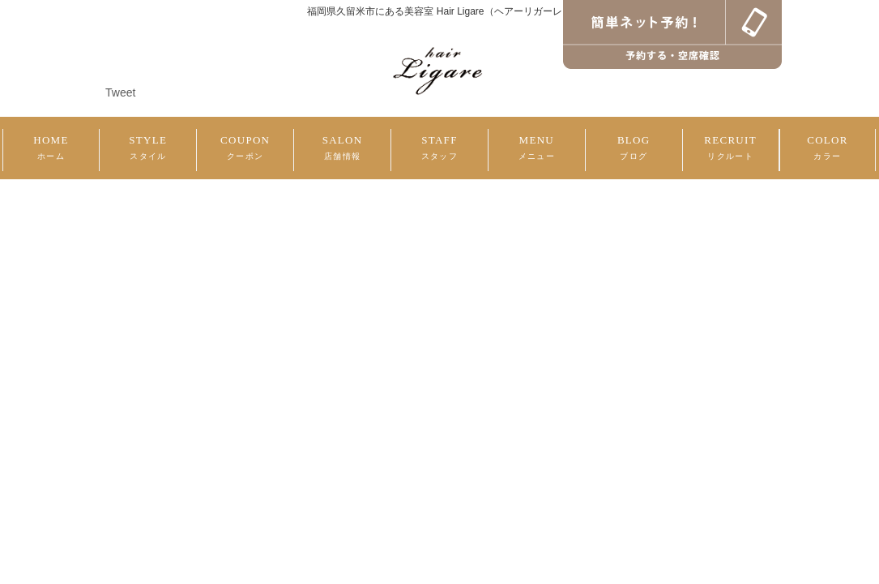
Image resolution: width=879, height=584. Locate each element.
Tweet (120, 92)
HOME (50, 147)
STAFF (439, 147)
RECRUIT (730, 147)
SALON (342, 147)
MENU (536, 147)
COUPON (245, 147)
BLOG (634, 147)
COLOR (827, 147)
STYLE (148, 147)
